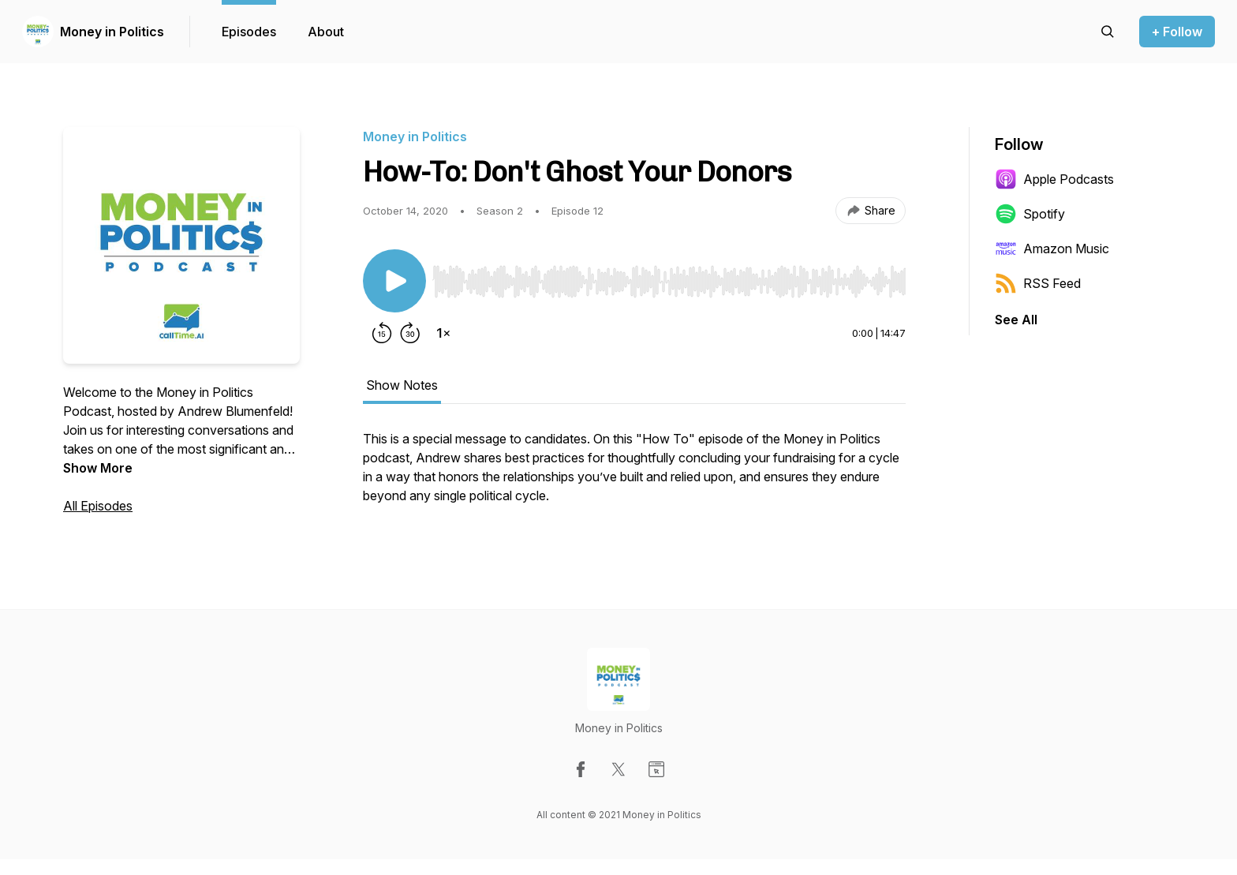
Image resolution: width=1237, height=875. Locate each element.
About (326, 31)
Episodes (249, 31)
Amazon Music (1052, 248)
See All (1016, 319)
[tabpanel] (634, 475)
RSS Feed (1038, 283)
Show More (98, 468)
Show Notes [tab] (402, 385)
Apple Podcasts (1054, 179)
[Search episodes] (1107, 31)
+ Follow (1177, 31)
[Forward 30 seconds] (410, 333)
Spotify (1030, 214)
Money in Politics (112, 31)
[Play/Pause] (394, 280)
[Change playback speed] (443, 333)
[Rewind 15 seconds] (382, 333)
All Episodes (98, 506)
